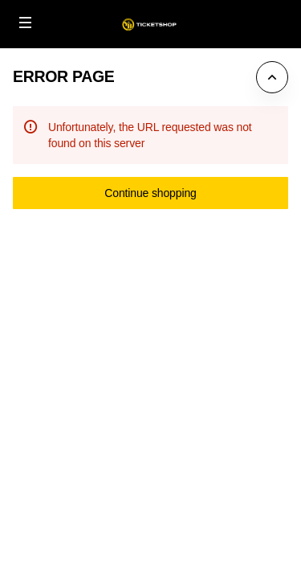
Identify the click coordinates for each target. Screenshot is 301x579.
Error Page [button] (64, 76)
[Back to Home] (150, 24)
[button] (26, 22)
